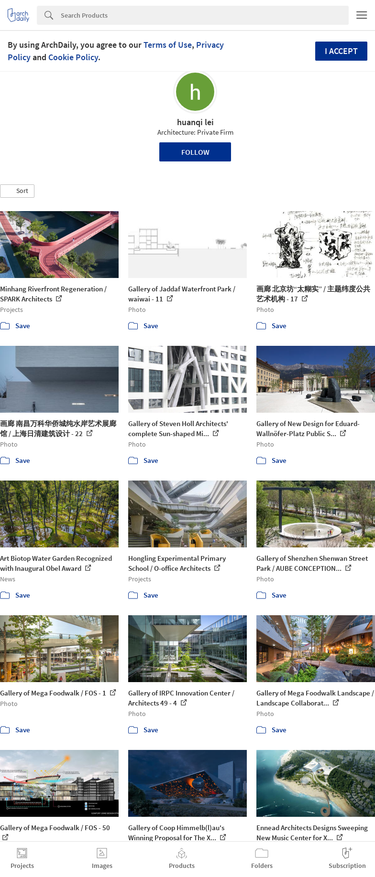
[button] (17, 191)
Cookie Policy (73, 57)
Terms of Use (167, 44)
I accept (341, 50)
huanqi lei (195, 122)
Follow (195, 152)
